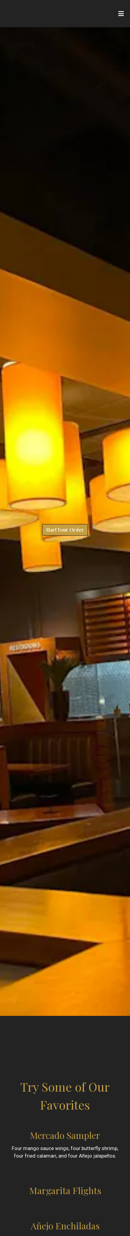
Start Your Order (65, 529)
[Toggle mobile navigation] (121, 13)
